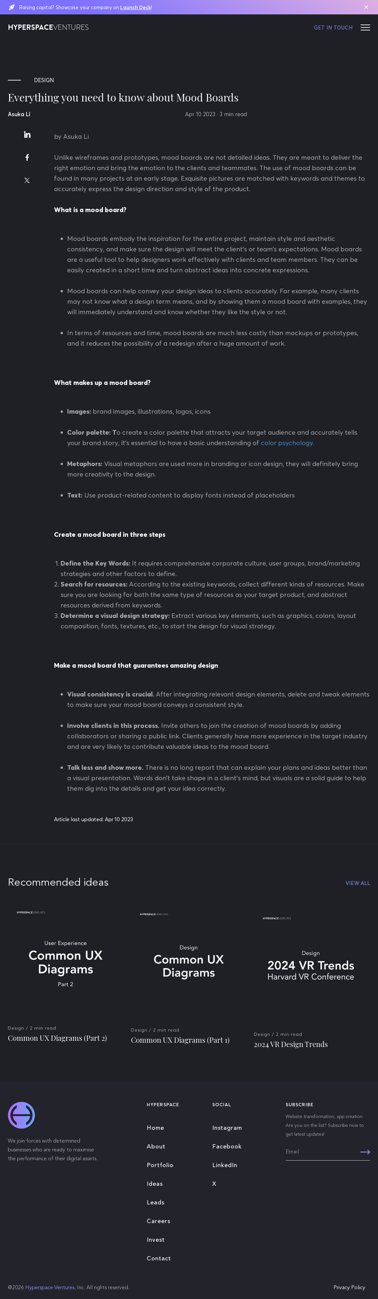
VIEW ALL (358, 883)
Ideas (155, 1184)
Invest (156, 1240)
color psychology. (288, 443)
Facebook (227, 1147)
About (156, 1147)
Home (155, 1128)
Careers (158, 1221)
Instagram (227, 1128)
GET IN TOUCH (333, 28)
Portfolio (160, 1165)
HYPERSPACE (48, 27)
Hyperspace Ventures (49, 1287)
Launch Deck (135, 7)
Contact (159, 1259)
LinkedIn (224, 1165)
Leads (155, 1203)
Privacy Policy (349, 1287)
